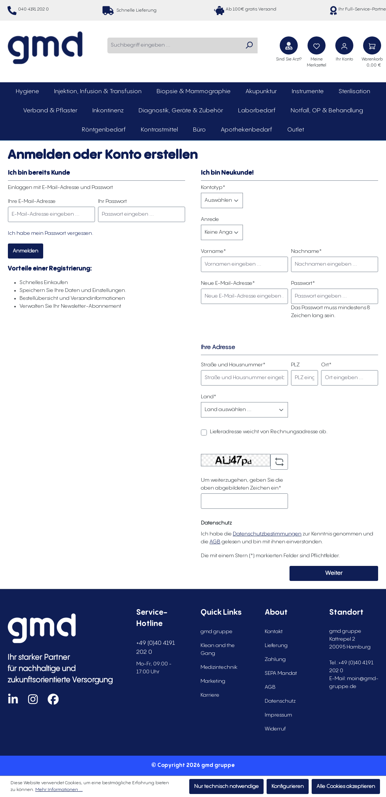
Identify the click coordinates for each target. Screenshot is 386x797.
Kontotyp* (213, 187)
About (276, 613)
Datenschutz (280, 701)
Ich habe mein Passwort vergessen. (50, 233)
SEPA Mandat (281, 673)
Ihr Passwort (112, 201)
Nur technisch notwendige (226, 786)
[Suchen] (249, 45)
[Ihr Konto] (344, 45)
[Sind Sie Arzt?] (289, 45)
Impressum (278, 715)
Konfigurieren (287, 786)
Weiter (333, 573)
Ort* (326, 364)
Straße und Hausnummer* (233, 364)
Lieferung (276, 645)
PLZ (295, 364)
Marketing (213, 681)
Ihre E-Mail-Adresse (32, 201)
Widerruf (275, 729)
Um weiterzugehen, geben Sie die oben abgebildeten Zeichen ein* (242, 484)
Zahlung (275, 659)
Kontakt (274, 631)
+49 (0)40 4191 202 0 (155, 647)
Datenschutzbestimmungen (267, 534)
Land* (208, 396)
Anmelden (25, 251)
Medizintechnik (219, 667)
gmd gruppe (216, 631)
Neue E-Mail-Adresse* (228, 283)
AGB (215, 541)
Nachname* (306, 251)
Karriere (210, 695)
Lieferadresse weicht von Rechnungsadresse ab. (269, 431)
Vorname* (213, 251)
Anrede (210, 219)
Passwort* (303, 283)
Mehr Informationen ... (59, 789)
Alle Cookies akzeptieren (346, 786)
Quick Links (221, 613)
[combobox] (174, 45)
